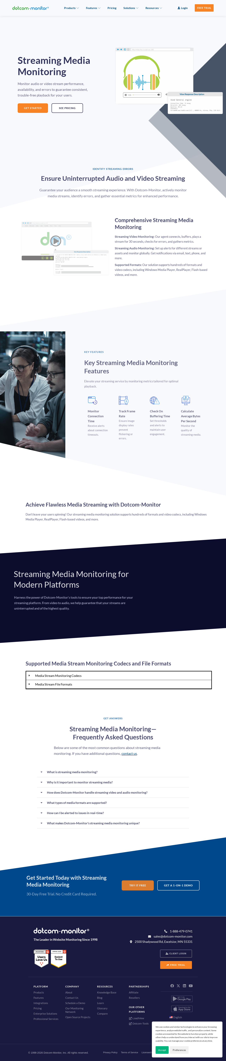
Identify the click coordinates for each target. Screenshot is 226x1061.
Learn (100, 1003)
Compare (102, 1013)
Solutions (129, 8)
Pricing (112, 8)
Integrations (41, 1003)
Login (184, 8)
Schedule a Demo (75, 1003)
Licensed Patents (150, 1052)
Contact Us (71, 997)
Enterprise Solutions (45, 1013)
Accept (162, 1049)
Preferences (179, 1049)
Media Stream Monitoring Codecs (58, 676)
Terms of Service (129, 1052)
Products (70, 8)
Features (91, 8)
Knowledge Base (106, 992)
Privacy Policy (110, 1052)
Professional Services (46, 1018)
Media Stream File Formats (53, 684)
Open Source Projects (77, 1017)
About (68, 992)
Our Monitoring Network (74, 1010)
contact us (129, 753)
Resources (152, 8)
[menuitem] (176, 1017)
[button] (118, 675)
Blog (99, 997)
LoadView (136, 1018)
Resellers (134, 997)
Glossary (102, 1008)
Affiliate (133, 992)
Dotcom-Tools (139, 1023)
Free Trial (204, 7)
